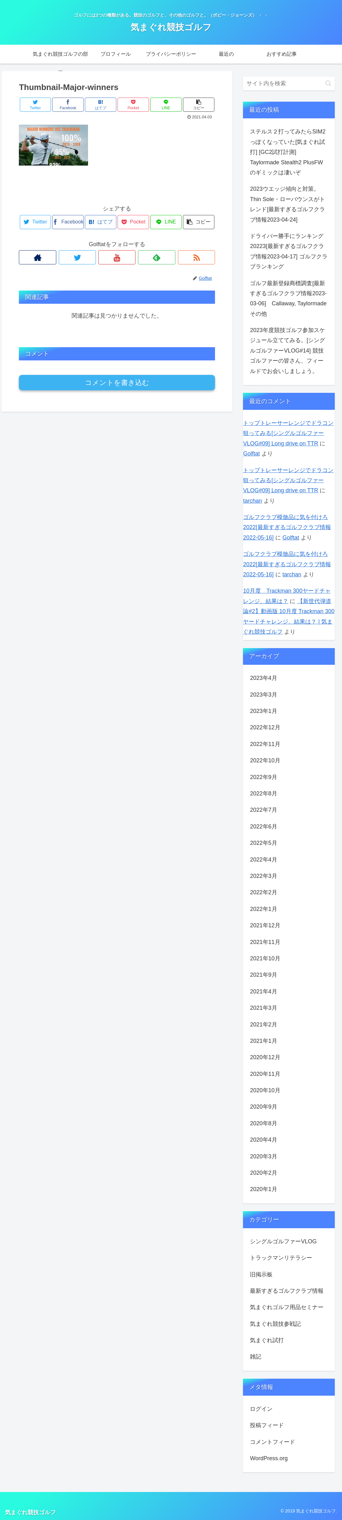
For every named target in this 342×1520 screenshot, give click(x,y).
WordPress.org (269, 1458)
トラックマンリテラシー (281, 1258)
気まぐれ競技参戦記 (275, 1324)
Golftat (251, 453)
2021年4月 (263, 991)
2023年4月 (263, 678)
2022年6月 (263, 826)
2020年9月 (263, 1107)
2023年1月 (263, 711)
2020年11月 (265, 1074)
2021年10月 (265, 958)
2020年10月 (265, 1090)
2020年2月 (263, 1173)
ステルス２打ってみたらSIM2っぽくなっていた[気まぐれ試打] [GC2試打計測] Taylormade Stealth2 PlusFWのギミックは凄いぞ (287, 152)
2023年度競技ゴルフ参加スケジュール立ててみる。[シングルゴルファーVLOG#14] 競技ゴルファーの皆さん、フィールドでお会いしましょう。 (287, 350)
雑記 (255, 1356)
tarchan (252, 501)
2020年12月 (265, 1057)
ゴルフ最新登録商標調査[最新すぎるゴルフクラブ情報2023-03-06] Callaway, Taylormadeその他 (288, 298)
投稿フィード (267, 1425)
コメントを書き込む (117, 383)
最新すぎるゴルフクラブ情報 (286, 1291)
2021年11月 (265, 942)
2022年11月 (265, 744)
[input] (289, 83)
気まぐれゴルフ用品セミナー (286, 1307)
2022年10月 (265, 760)
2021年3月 (263, 1008)
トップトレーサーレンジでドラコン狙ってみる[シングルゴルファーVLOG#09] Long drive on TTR (288, 433)
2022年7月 (263, 810)
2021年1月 (263, 1041)
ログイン (261, 1409)
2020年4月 (263, 1140)
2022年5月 (263, 843)
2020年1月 (263, 1189)
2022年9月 (263, 777)
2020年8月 (263, 1123)
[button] (328, 83)
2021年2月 (263, 1024)
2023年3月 (263, 695)
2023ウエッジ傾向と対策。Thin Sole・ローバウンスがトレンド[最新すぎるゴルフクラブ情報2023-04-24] (287, 204)
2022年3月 (263, 876)
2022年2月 (263, 892)
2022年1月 (263, 909)
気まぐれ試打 (267, 1340)
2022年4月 (263, 859)
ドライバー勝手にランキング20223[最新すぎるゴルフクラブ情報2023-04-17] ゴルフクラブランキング (288, 251)
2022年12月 (265, 727)
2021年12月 (265, 925)
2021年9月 (263, 975)
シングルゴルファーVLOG (283, 1241)
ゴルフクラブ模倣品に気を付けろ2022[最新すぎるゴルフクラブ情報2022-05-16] (287, 527)
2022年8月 (263, 793)
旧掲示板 (261, 1274)
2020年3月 (263, 1156)
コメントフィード (272, 1442)
